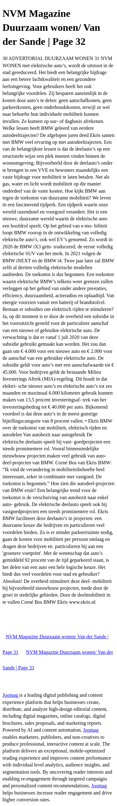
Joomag (10, 695)
